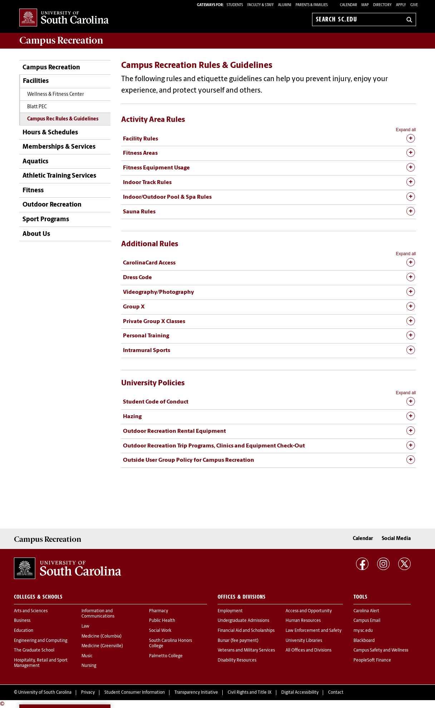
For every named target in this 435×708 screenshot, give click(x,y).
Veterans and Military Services (246, 650)
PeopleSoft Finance (372, 660)
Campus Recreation (51, 67)
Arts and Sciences (31, 611)
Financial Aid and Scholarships (246, 631)
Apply (401, 5)
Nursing (88, 666)
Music (87, 656)
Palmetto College (166, 656)
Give (414, 5)
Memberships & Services (59, 147)
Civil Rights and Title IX (250, 692)
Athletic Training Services (59, 176)
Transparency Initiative (196, 692)
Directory (382, 5)
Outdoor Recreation (52, 205)
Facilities (36, 81)
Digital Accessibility (299, 692)
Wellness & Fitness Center (55, 94)
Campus (61, 40)
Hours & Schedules (50, 132)
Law (85, 626)
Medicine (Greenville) (102, 646)
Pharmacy (158, 611)
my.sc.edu (363, 631)
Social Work (160, 631)
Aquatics (35, 161)
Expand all (406, 129)
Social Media (396, 538)
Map (365, 5)
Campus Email (367, 621)
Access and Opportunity (309, 611)
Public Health (162, 621)
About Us (36, 234)
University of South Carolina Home (64, 18)
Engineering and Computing (40, 641)
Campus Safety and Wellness (381, 650)
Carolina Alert (366, 611)
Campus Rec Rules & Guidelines (62, 119)
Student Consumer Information (134, 692)
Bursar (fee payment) (238, 641)
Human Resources (303, 621)
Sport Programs (46, 219)
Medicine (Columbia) (101, 636)
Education (23, 631)
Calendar (348, 5)
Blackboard (364, 641)
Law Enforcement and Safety (313, 631)
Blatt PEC (37, 107)
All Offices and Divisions (308, 650)
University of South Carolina (44, 692)
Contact (335, 692)
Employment (230, 611)
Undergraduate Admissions (243, 621)
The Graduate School (34, 650)
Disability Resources (237, 660)
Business (22, 621)
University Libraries (304, 641)
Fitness (33, 190)
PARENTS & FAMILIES (312, 5)
